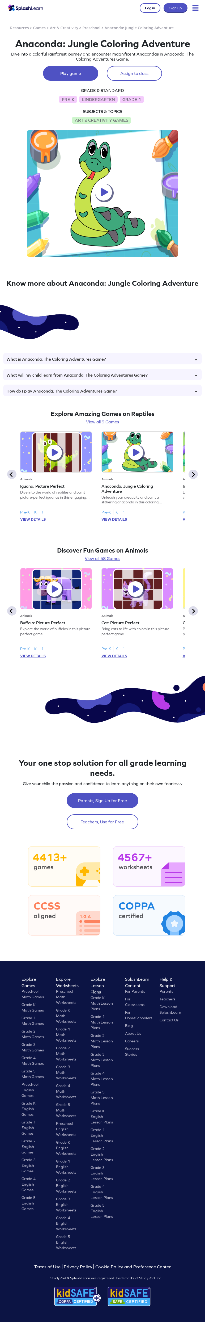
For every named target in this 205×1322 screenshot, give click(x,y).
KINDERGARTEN (98, 99)
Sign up (175, 8)
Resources (19, 27)
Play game (70, 73)
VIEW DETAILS (33, 519)
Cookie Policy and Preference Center (133, 1266)
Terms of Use (48, 1266)
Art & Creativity (64, 27)
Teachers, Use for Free (102, 821)
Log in (150, 8)
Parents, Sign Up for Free (102, 800)
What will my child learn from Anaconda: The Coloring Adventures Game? (102, 375)
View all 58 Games (102, 558)
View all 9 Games (102, 421)
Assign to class (134, 73)
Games (39, 27)
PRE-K (68, 99)
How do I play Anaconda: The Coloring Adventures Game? (102, 391)
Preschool (91, 27)
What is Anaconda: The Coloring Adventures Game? (102, 359)
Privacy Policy (78, 1266)
